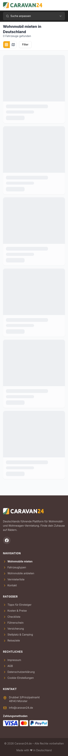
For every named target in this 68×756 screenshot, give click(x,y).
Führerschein (13, 622)
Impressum (12, 660)
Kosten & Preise (15, 610)
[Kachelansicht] (6, 44)
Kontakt (10, 585)
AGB (8, 666)
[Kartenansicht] (13, 44)
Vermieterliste (14, 579)
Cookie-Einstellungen (18, 677)
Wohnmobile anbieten (18, 573)
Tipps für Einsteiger (17, 604)
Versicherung (13, 628)
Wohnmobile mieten (18, 561)
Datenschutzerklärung (19, 672)
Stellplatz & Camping (18, 634)
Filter (25, 44)
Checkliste (11, 616)
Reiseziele (11, 640)
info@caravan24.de (21, 707)
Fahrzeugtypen (14, 567)
